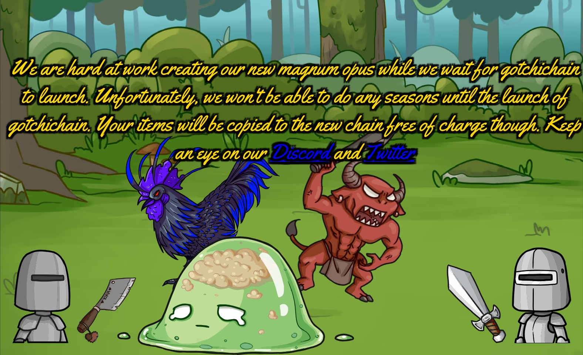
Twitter (389, 152)
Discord (299, 152)
